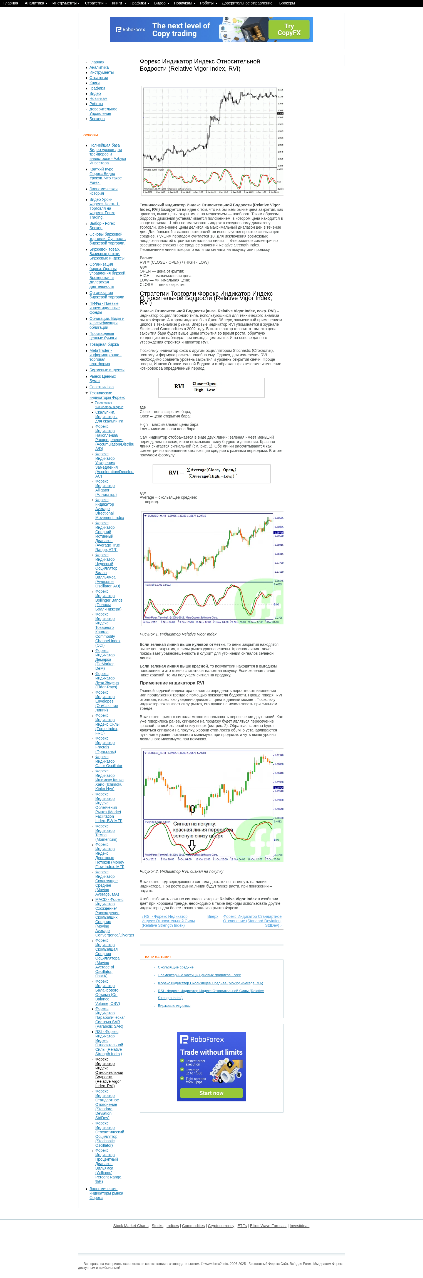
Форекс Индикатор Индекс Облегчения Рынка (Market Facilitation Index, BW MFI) (108, 807)
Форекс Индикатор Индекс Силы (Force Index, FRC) (107, 724)
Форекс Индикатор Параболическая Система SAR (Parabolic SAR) (110, 1017)
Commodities (193, 1225)
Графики (138, 3)
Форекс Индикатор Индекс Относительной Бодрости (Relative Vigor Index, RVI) (109, 1072)
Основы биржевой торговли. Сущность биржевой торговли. (107, 238)
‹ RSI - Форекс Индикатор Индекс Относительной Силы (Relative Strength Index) (168, 921)
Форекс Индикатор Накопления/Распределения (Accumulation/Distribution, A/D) (118, 437)
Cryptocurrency (221, 1225)
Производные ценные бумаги (103, 335)
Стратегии (94, 3)
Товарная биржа (104, 344)
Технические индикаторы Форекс (107, 395)
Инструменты (65, 3)
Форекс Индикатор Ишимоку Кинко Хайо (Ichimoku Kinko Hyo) (109, 780)
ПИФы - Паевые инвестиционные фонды (104, 308)
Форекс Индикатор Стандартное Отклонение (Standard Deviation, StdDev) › (252, 921)
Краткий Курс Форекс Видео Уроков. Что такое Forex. (105, 176)
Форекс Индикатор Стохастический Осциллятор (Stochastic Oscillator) (109, 1134)
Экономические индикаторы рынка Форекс (106, 1193)
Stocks (157, 1225)
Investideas (300, 1225)
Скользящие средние (175, 967)
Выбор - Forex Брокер (102, 225)
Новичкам (183, 3)
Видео (160, 3)
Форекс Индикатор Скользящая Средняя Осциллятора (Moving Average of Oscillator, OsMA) (107, 958)
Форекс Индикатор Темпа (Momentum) (106, 833)
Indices (172, 1225)
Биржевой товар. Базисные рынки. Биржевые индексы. (107, 253)
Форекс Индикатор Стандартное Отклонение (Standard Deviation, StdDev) (107, 1104)
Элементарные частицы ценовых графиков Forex (199, 975)
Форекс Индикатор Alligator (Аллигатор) (106, 488)
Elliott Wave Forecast (268, 1225)
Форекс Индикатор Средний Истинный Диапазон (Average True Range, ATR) (107, 536)
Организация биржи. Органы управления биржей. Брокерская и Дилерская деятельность (107, 275)
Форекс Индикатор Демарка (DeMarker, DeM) (105, 659)
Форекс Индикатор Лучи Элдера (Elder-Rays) (107, 680)
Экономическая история (103, 191)
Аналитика (34, 3)
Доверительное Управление (247, 3)
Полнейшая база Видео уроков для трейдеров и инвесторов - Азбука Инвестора (107, 154)
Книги (117, 3)
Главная (10, 3)
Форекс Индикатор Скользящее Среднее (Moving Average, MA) (210, 983)
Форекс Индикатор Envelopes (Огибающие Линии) (106, 701)
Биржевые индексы (174, 1005)
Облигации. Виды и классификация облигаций (106, 323)
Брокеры (287, 3)
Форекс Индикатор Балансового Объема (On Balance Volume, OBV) (107, 992)
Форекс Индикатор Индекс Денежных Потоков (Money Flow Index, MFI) (109, 855)
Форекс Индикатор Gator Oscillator (108, 761)
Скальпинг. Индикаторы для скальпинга (109, 416)
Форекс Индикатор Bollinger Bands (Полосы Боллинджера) (109, 600)
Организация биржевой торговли (106, 294)
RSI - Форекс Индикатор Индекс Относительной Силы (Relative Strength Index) (109, 1042)
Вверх (210, 916)
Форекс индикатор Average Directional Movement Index (109, 509)
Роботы (206, 3)
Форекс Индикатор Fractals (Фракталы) (105, 745)
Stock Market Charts (131, 1225)
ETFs (242, 1225)
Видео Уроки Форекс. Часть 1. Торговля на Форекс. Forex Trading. (104, 208)
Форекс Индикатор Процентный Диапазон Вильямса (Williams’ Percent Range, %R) (108, 1166)
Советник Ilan (101, 387)
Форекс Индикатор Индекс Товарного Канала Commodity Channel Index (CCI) (107, 629)
